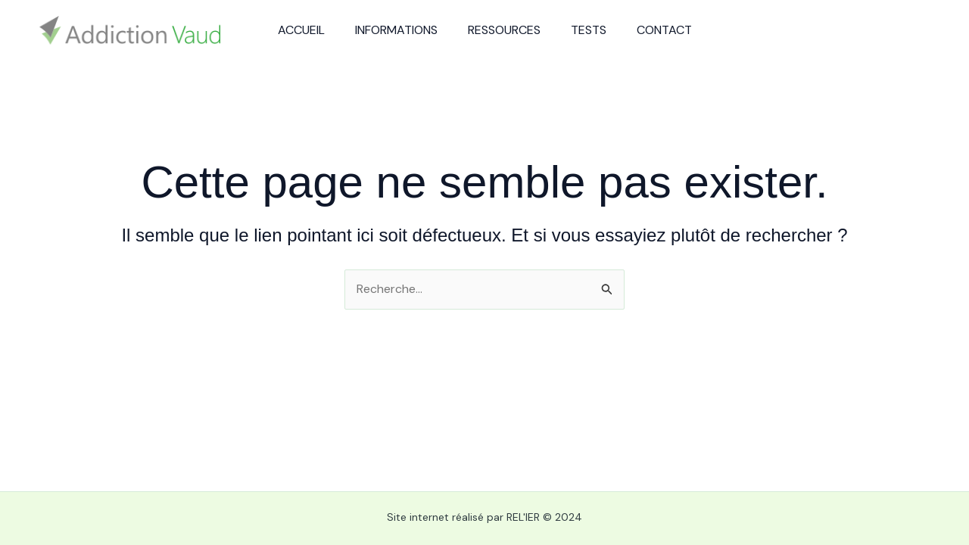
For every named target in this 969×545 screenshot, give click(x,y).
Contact (664, 30)
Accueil (301, 30)
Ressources (504, 30)
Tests (588, 30)
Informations (396, 30)
